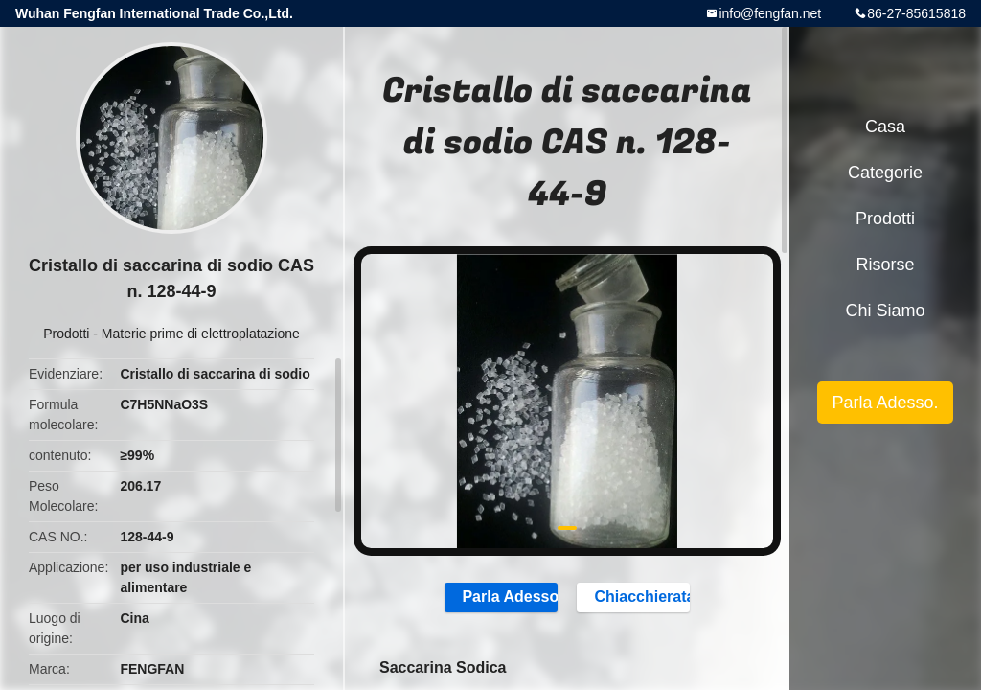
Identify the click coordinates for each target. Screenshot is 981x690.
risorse (885, 264)
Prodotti (66, 333)
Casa (885, 126)
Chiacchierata (636, 597)
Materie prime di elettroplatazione (201, 333)
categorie (885, 172)
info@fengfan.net (770, 13)
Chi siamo (884, 310)
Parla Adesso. (499, 597)
